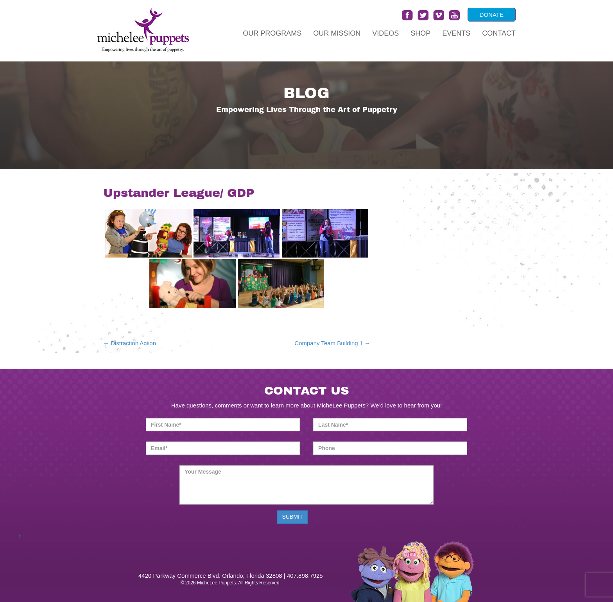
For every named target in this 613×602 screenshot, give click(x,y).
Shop (420, 33)
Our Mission (336, 33)
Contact (499, 33)
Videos (385, 33)
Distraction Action (129, 343)
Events (456, 33)
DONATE (492, 14)
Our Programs (272, 33)
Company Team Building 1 (332, 343)
